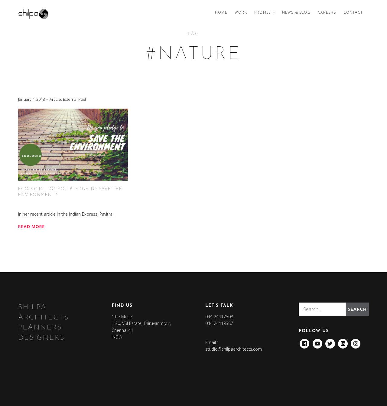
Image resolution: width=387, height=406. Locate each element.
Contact (353, 12)
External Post (74, 99)
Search (357, 309)
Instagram (355, 342)
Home (221, 12)
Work (241, 12)
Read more (31, 226)
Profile (262, 12)
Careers (327, 12)
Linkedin (343, 342)
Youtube (317, 342)
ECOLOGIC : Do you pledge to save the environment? (70, 192)
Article (55, 99)
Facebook (304, 342)
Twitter (330, 342)
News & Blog (296, 12)
